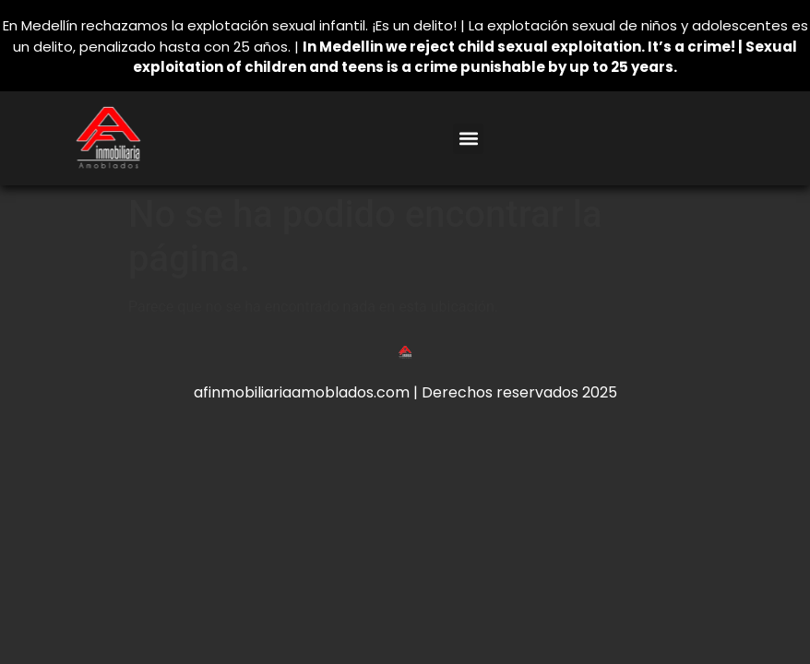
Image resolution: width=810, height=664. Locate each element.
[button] (468, 139)
